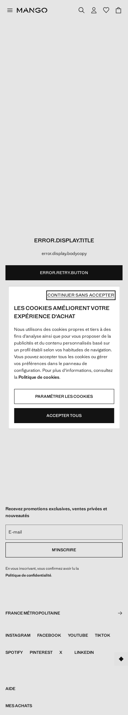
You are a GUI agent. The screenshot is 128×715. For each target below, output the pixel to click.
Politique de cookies (38, 377)
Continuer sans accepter (80, 295)
